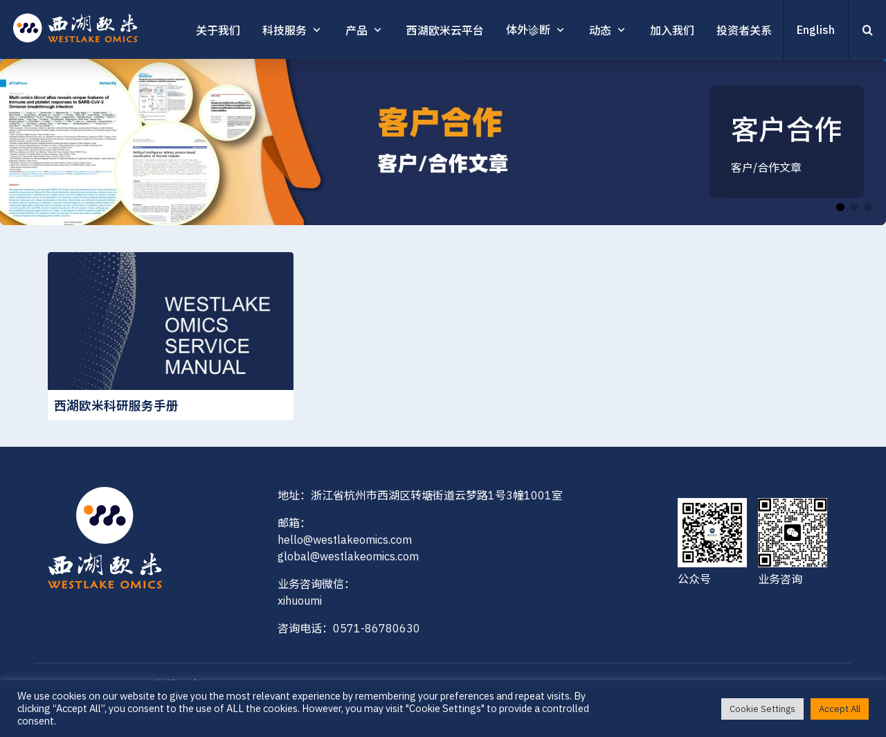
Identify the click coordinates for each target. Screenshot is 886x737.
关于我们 (218, 30)
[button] (840, 207)
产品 (356, 30)
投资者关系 (744, 30)
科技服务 (284, 30)
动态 (600, 30)
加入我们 (672, 30)
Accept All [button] (839, 709)
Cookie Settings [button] (762, 709)
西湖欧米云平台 (445, 30)
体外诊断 (528, 30)
